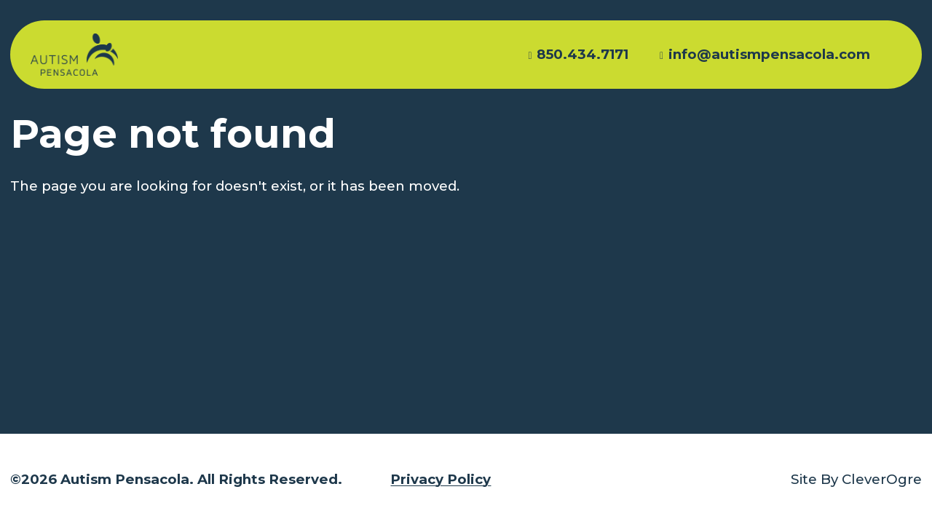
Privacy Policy (440, 479)
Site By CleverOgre (856, 479)
